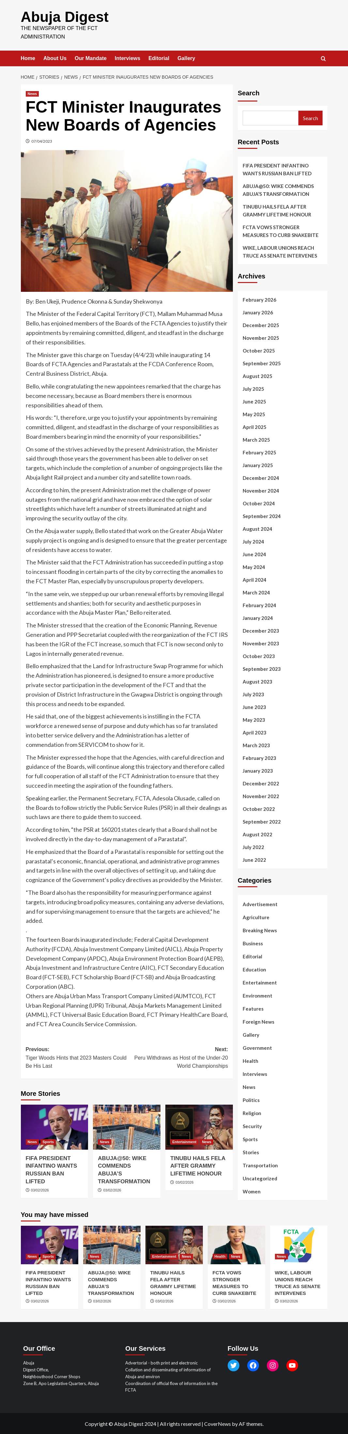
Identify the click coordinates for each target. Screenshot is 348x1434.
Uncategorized (260, 1178)
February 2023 (259, 757)
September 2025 (262, 363)
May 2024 (254, 566)
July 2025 (253, 388)
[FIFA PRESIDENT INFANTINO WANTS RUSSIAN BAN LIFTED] (54, 1126)
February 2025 (259, 452)
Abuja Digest (63, 16)
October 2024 (259, 503)
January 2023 (258, 770)
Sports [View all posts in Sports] (48, 1141)
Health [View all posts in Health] (220, 1256)
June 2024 (254, 554)
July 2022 (253, 846)
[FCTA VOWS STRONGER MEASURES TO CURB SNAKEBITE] (236, 1244)
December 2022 (261, 783)
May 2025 (254, 414)
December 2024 (261, 477)
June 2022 (254, 859)
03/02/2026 (40, 1189)
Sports (250, 1139)
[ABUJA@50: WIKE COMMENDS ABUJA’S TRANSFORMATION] (126, 1126)
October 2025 (259, 350)
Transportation (260, 1165)
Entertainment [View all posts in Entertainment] (184, 1141)
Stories (251, 1152)
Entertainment (260, 982)
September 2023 (262, 668)
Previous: (76, 1058)
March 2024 (256, 592)
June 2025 (254, 401)
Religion (252, 1112)
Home (28, 57)
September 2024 (262, 515)
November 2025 (261, 337)
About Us (55, 57)
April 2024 (254, 579)
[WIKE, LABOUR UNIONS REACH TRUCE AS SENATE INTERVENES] (298, 1244)
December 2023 (261, 630)
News (249, 1086)
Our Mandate (91, 57)
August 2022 (257, 834)
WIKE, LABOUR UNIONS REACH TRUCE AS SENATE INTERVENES (280, 251)
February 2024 (259, 604)
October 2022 (259, 808)
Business (253, 943)
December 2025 (261, 324)
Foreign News (258, 1021)
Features (253, 1008)
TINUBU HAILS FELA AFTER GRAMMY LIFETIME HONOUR (197, 1165)
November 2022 (261, 795)
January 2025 (258, 464)
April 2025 (254, 426)
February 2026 (259, 299)
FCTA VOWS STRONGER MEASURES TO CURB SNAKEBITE (281, 230)
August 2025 (257, 375)
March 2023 (256, 745)
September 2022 (262, 821)
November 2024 (261, 490)
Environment (257, 995)
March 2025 (256, 439)
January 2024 (258, 617)
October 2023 (259, 655)
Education (254, 969)
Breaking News (260, 930)
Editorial (158, 57)
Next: (177, 1058)
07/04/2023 (41, 140)
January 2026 (258, 312)
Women (252, 1191)
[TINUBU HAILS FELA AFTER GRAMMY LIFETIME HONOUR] (199, 1126)
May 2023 (254, 719)
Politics (251, 1099)
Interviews (127, 57)
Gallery (186, 57)
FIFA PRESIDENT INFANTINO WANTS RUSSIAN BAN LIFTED (277, 169)
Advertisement (260, 903)
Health (250, 1060)
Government (257, 1047)
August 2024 (257, 528)
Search (249, 92)
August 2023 (257, 681)
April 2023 (254, 732)
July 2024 (253, 541)
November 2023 (261, 643)
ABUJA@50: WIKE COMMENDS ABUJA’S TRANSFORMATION (278, 189)
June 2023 (254, 706)
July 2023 (253, 694)
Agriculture (256, 917)
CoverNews (217, 1423)
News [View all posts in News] (32, 93)
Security (252, 1125)
